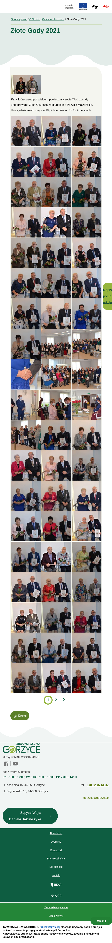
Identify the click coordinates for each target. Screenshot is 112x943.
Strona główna (19, 19)
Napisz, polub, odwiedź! (107, 296)
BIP (105, 7)
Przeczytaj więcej (50, 927)
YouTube (15, 764)
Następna (64, 700)
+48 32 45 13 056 (98, 785)
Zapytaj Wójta (25, 816)
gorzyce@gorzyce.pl (96, 797)
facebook (7, 764)
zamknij (101, 920)
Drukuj (22, 715)
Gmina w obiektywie (53, 19)
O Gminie (34, 19)
